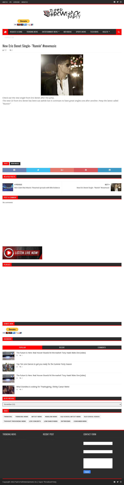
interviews (65, 421)
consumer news (80, 421)
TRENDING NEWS (32, 31)
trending (8, 417)
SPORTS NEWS (81, 31)
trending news (21, 417)
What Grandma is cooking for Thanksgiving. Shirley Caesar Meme (42, 387)
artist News (36, 417)
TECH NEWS (94, 31)
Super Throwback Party (47, 482)
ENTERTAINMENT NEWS (50, 31)
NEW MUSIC (68, 31)
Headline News (51, 417)
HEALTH (105, 31)
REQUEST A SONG (16, 31)
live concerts (35, 421)
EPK (10, 2)
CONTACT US (24, 2)
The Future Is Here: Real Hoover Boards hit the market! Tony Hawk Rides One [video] (51, 353)
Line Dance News (51, 421)
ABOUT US (5, 2)
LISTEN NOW (16, 2)
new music (15, 163)
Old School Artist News (70, 417)
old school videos (92, 417)
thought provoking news (15, 421)
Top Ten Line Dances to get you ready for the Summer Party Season (44, 364)
